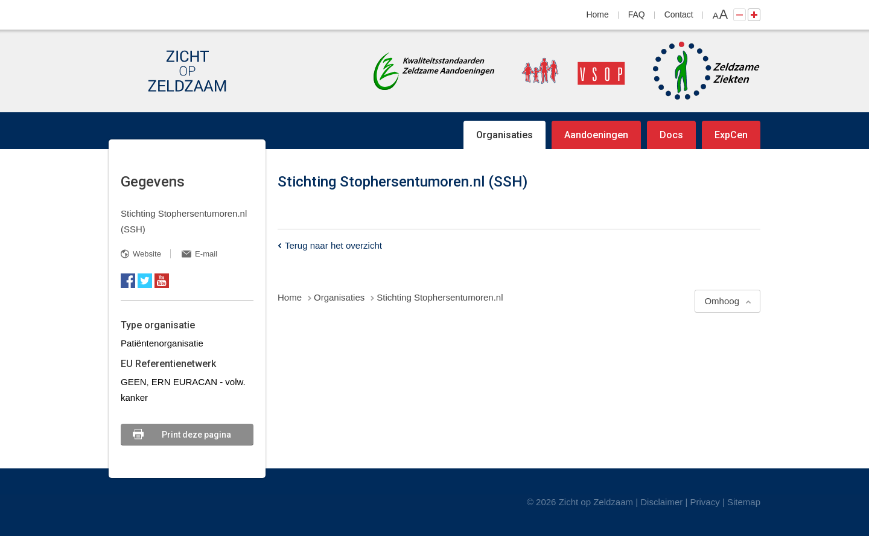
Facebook (128, 280)
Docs (671, 135)
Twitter (145, 280)
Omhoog (721, 301)
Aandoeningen (596, 135)
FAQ (636, 14)
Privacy (705, 502)
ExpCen (731, 135)
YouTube (161, 280)
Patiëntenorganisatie (162, 343)
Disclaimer (661, 502)
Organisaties (504, 135)
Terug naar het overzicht (333, 245)
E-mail (206, 253)
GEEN (134, 382)
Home (598, 14)
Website (147, 253)
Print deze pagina (196, 434)
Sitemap (743, 502)
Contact (678, 14)
